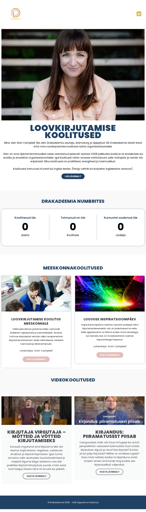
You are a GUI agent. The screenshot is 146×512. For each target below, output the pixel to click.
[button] (139, 13)
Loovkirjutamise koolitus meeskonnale (36, 321)
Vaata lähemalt (109, 471)
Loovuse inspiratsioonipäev (110, 319)
